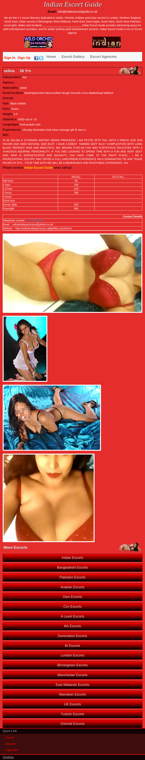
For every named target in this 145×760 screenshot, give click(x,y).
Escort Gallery (73, 57)
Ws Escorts (72, 626)
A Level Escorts (72, 616)
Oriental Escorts (72, 724)
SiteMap (8, 757)
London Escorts (72, 655)
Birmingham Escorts (72, 665)
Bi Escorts (72, 646)
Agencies (12, 749)
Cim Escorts (72, 606)
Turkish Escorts (72, 714)
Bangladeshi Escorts (72, 567)
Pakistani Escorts (72, 577)
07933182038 (36, 220)
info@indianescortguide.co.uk (77, 11)
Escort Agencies (103, 57)
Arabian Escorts (72, 587)
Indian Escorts (72, 558)
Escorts (11, 743)
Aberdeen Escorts (72, 694)
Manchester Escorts (72, 675)
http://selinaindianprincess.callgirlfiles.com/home (43, 228)
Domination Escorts (72, 636)
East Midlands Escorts (72, 685)
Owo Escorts (72, 597)
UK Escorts (72, 704)
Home (51, 57)
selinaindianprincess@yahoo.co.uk (32, 224)
